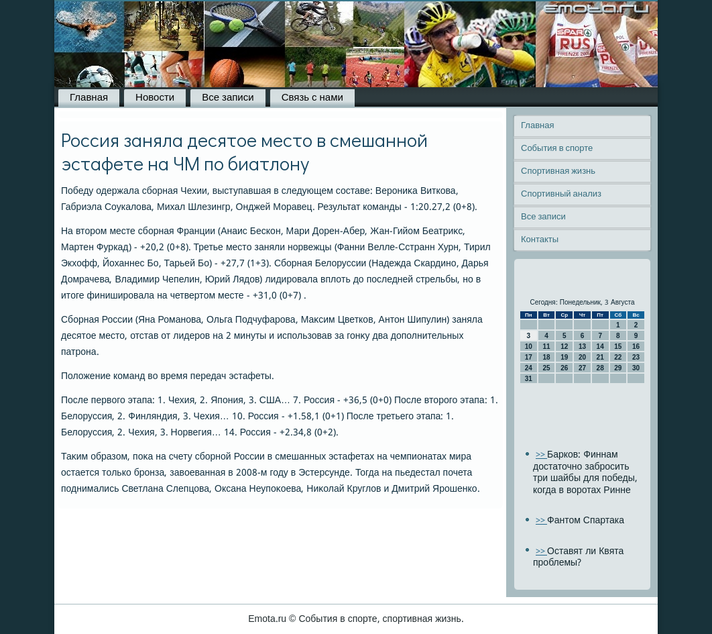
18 (546, 357)
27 (582, 368)
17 (528, 357)
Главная (89, 98)
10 (528, 346)
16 (636, 346)
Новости (154, 98)
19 (564, 357)
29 (617, 368)
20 (582, 357)
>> (541, 455)
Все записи (227, 98)
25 (546, 368)
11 (546, 346)
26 (564, 368)
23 (636, 357)
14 (600, 346)
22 (617, 357)
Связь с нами (312, 98)
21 (600, 357)
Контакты (539, 240)
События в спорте (557, 148)
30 (636, 368)
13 (582, 346)
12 (564, 346)
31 (528, 378)
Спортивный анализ (561, 194)
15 (617, 346)
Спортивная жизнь (558, 171)
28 (600, 368)
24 (528, 368)
